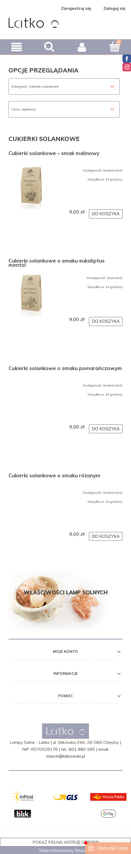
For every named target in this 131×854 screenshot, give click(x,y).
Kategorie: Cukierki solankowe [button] (35, 86)
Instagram (126, 67)
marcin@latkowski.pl (65, 756)
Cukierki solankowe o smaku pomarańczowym (65, 368)
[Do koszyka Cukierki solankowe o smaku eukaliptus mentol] (105, 321)
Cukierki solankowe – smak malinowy (54, 153)
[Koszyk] (114, 46)
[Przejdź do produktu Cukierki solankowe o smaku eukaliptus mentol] (31, 294)
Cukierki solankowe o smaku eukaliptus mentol (57, 263)
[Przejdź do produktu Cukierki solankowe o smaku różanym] (31, 490)
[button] (16, 47)
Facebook (126, 58)
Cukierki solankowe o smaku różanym (54, 476)
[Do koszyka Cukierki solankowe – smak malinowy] (105, 213)
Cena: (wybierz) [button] (23, 109)
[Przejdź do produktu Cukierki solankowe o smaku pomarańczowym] (31, 383)
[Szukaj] (49, 46)
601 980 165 (82, 749)
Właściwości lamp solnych (66, 592)
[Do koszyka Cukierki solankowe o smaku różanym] (105, 536)
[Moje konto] (82, 47)
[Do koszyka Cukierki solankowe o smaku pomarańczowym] (105, 429)
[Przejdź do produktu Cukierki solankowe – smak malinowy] (31, 186)
